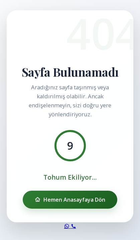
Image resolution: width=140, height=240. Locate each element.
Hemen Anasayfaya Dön (70, 199)
